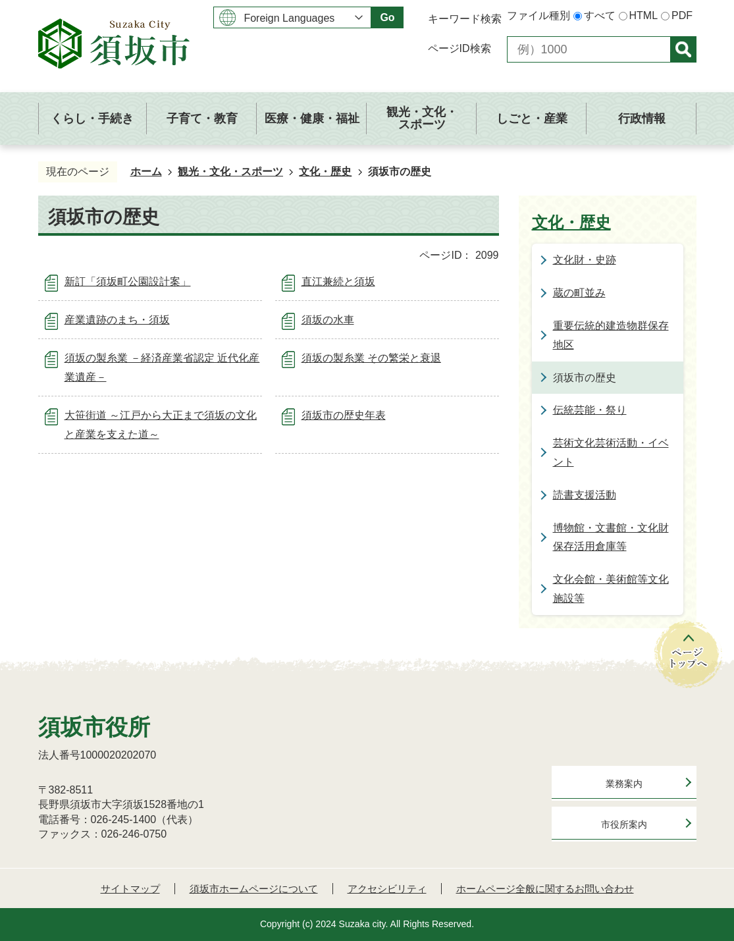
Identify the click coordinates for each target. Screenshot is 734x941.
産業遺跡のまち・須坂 (117, 319)
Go (387, 17)
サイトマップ (130, 888)
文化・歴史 (325, 171)
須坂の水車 (327, 319)
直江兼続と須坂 (338, 281)
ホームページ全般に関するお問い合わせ (545, 888)
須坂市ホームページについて (254, 888)
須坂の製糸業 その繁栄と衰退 (371, 357)
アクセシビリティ (387, 888)
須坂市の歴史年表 (343, 415)
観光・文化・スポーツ (230, 171)
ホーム (146, 171)
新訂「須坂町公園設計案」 (128, 281)
